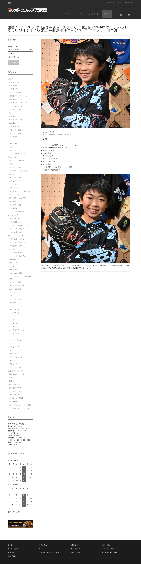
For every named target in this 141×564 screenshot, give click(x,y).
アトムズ (12, 311)
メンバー (11, 547)
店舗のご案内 (75, 547)
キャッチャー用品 (16, 247)
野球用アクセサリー (15, 230)
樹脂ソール (13, 142)
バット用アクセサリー (17, 237)
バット (10, 108)
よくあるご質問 (13, 543)
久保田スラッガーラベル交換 (20, 400)
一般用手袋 (13, 196)
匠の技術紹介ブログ (64, 129)
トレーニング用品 (16, 268)
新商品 (11, 372)
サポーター (13, 264)
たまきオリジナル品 (15, 365)
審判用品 (12, 254)
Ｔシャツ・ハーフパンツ (18, 166)
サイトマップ (75, 543)
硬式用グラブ (14, 77)
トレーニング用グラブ (17, 104)
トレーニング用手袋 (16, 206)
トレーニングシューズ (17, 148)
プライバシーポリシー (109, 543)
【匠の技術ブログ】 (15, 383)
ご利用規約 (106, 540)
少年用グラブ (14, 84)
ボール (11, 261)
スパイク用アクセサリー (18, 240)
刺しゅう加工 (13, 210)
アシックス (13, 359)
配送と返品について (15, 551)
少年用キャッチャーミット (19, 97)
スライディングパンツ (17, 176)
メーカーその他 (15, 362)
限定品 (11, 376)
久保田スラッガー (16, 294)
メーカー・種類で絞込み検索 (49, 547)
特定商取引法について (109, 547)
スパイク (11, 135)
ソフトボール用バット (17, 125)
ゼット (11, 301)
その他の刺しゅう (16, 227)
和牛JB (11, 314)
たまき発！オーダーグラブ (19, 403)
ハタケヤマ (13, 297)
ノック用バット (15, 131)
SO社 (11, 355)
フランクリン (14, 328)
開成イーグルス (63, 162)
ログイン (119, 2)
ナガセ (11, 338)
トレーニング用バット (17, 128)
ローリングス (14, 304)
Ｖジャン (12, 159)
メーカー (81, 9)
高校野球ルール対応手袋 (18, 193)
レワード (12, 331)
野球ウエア (12, 152)
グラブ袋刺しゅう (16, 217)
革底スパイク (14, 138)
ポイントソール (15, 145)
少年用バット (14, 121)
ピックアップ (96, 9)
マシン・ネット (15, 258)
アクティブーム (15, 335)
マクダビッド (14, 348)
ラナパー (12, 345)
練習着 (11, 169)
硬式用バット (14, 111)
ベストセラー (14, 379)
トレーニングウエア (16, 162)
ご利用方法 (74, 540)
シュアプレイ (14, 308)
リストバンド (14, 183)
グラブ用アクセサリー (17, 234)
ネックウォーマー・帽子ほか (20, 186)
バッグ (11, 244)
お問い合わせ (43, 540)
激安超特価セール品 (16, 369)
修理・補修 (13, 396)
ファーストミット (16, 101)
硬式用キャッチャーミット (19, 91)
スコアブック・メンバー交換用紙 (20, 272)
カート (41, 543)
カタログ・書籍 (15, 277)
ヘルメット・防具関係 (17, 251)
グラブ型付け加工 (51, 129)
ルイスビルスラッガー (17, 325)
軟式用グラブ (14, 80)
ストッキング (14, 179)
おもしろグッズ (15, 284)
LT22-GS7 (51, 145)
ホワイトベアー (15, 342)
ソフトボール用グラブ (17, 87)
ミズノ (11, 291)
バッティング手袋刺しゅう (19, 220)
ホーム (10, 540)
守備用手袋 (13, 203)
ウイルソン (13, 318)
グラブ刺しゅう (15, 213)
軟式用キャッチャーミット (19, 94)
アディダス (13, 321)
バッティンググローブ (16, 189)
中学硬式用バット (16, 114)
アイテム (68, 9)
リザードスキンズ (16, 352)
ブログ (110, 9)
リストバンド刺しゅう (17, 223)
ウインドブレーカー (16, 155)
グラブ (10, 74)
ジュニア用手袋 (15, 200)
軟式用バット (14, 118)
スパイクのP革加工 (16, 393)
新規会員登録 (129, 2)
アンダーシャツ (15, 172)
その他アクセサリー (16, 280)
